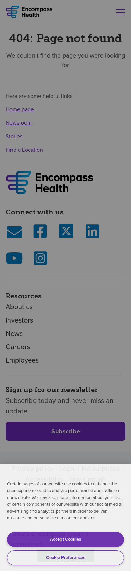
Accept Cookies (65, 539)
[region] (65, 517)
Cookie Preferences (65, 557)
